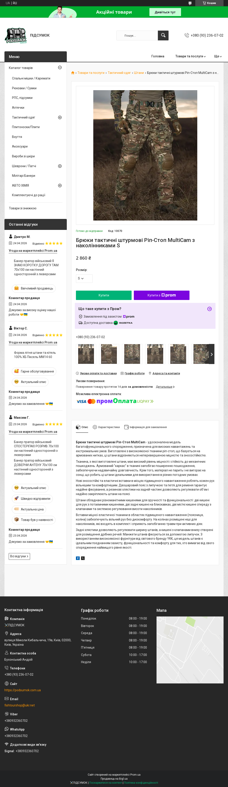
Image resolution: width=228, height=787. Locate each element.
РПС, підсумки (22, 98)
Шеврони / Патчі (24, 166)
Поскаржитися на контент (105, 782)
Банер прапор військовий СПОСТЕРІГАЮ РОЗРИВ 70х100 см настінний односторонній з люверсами (36, 448)
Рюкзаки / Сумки (24, 88)
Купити (104, 295)
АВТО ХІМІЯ (20, 185)
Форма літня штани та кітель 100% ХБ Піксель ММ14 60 (35, 355)
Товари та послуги (189, 56)
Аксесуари (20, 146)
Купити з (162, 295)
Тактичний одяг (119, 73)
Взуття (17, 137)
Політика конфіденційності (141, 782)
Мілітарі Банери (23, 175)
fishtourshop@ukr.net (19, 705)
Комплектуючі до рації (28, 195)
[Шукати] (163, 35)
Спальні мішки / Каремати (31, 78)
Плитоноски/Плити (26, 127)
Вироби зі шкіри (23, 156)
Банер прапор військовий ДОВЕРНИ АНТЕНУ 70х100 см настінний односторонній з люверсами (35, 467)
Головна (157, 56)
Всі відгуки (18, 556)
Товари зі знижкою (23, 208)
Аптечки (18, 107)
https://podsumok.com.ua (22, 690)
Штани (139, 73)
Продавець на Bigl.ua (114, 778)
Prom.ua (135, 774)
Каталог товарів (21, 68)
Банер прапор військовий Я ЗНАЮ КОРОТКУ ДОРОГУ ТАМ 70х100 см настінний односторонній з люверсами (36, 267)
